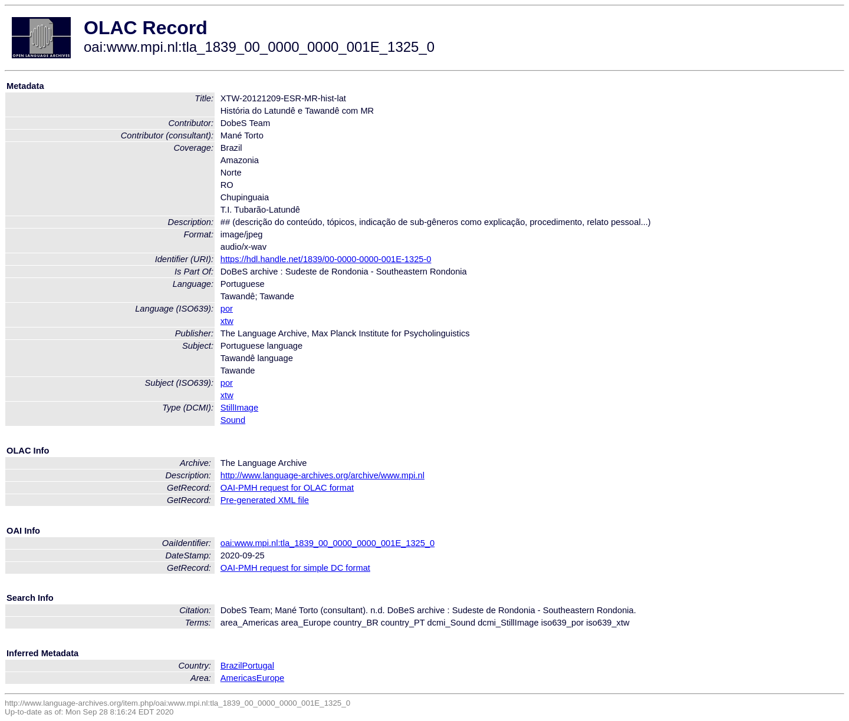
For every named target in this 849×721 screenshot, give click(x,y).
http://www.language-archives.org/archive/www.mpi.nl (322, 475)
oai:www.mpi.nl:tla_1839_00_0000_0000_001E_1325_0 (328, 543)
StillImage (239, 407)
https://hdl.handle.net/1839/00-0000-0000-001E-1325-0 (326, 259)
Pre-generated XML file (265, 500)
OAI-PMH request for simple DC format (295, 568)
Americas (238, 678)
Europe (270, 678)
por (227, 308)
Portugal (258, 665)
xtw (227, 321)
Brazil (231, 665)
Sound (233, 420)
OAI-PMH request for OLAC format (287, 487)
